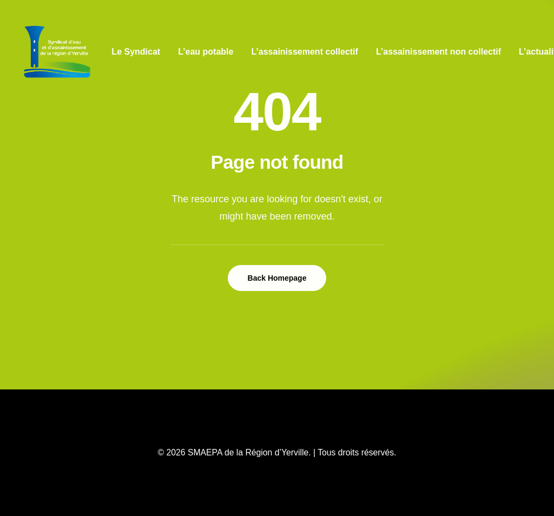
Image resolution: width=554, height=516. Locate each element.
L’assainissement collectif (304, 51)
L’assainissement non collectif (438, 51)
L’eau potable (205, 51)
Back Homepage (277, 278)
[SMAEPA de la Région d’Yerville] (57, 51)
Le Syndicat (135, 51)
